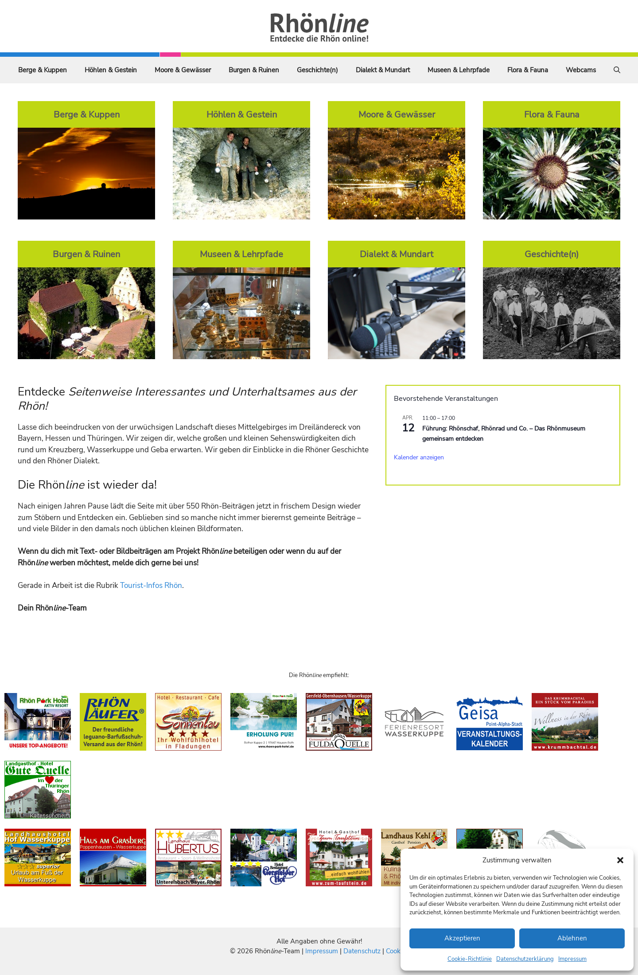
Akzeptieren (462, 938)
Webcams (581, 70)
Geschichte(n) (317, 70)
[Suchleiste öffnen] (617, 70)
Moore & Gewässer (183, 70)
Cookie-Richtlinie (469, 959)
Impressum (572, 959)
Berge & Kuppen (42, 70)
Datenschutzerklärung (525, 959)
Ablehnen (572, 938)
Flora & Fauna (527, 70)
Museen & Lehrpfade (459, 70)
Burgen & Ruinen (254, 70)
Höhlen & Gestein (111, 70)
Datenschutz (362, 951)
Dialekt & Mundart (383, 70)
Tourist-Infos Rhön (151, 585)
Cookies (397, 951)
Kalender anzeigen (419, 457)
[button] (620, 860)
